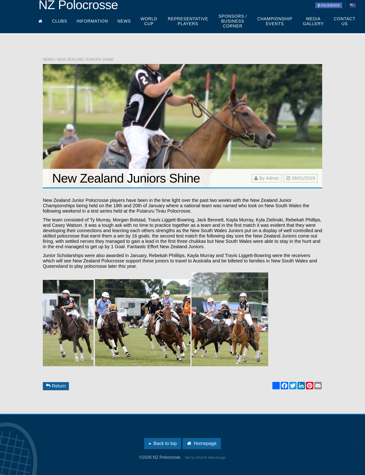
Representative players (188, 21)
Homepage (201, 443)
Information (92, 21)
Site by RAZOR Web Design (205, 457)
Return (56, 385)
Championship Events (274, 21)
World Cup (149, 21)
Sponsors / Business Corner (233, 21)
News (124, 21)
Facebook (329, 5)
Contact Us (344, 21)
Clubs (59, 21)
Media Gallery (313, 21)
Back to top (163, 443)
